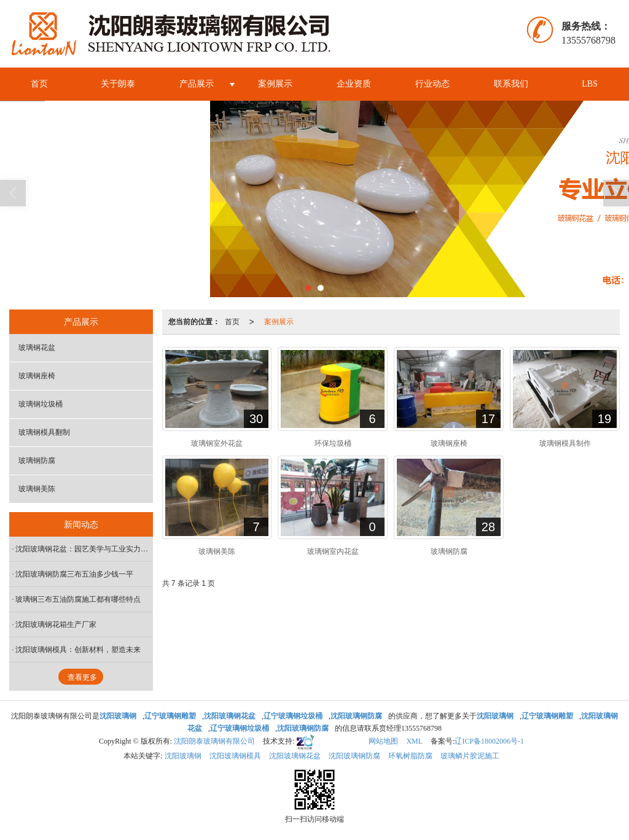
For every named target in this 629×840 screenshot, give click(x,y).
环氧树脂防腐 (410, 756)
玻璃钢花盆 (36, 347)
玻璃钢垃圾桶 (40, 404)
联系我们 (511, 83)
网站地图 (383, 741)
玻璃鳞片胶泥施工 (469, 756)
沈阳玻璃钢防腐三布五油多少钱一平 (74, 574)
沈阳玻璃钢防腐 (354, 756)
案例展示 (275, 83)
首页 (39, 83)
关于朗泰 (118, 83)
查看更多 (82, 677)
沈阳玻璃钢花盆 (295, 756)
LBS (590, 83)
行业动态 (432, 83)
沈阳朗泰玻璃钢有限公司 (214, 741)
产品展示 (196, 83)
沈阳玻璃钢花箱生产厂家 (55, 624)
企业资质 (354, 83)
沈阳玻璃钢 (183, 756)
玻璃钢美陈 (36, 488)
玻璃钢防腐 (36, 460)
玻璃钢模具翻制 (44, 432)
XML (414, 741)
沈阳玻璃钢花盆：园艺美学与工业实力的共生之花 (84, 549)
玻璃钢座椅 (36, 375)
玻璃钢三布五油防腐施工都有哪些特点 (78, 599)
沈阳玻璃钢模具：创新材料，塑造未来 (78, 649)
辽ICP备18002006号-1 (489, 741)
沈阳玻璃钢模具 (235, 756)
